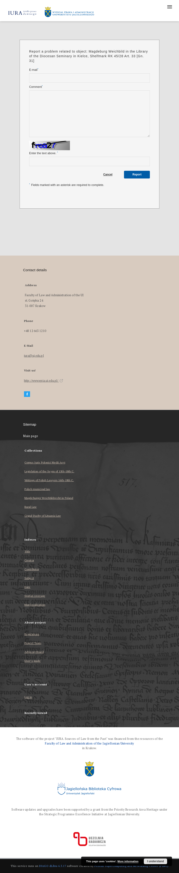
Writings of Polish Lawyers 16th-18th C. (49, 480)
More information (127, 861)
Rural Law (30, 507)
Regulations (31, 634)
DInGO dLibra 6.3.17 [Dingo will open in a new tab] (52, 866)
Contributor (31, 569)
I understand (155, 861)
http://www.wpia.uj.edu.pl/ (43, 381)
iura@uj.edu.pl (34, 356)
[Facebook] (27, 394)
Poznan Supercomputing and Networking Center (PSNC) (131, 866)
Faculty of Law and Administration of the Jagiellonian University (89, 743)
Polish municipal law (37, 489)
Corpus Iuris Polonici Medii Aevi (44, 462)
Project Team (32, 643)
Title (27, 551)
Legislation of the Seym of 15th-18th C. (49, 471)
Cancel (107, 174)
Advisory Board (34, 652)
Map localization (34, 604)
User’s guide (32, 661)
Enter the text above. (43, 153)
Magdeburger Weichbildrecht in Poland (48, 498)
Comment (36, 87)
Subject (29, 578)
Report (136, 174)
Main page (30, 436)
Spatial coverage (34, 596)
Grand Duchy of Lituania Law (42, 515)
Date (27, 587)
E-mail (33, 69)
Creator (29, 560)
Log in (28, 697)
